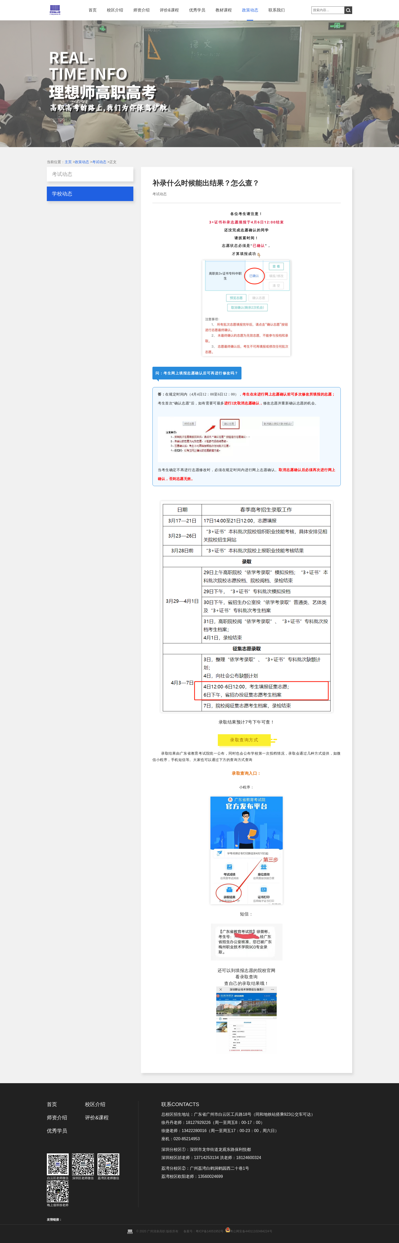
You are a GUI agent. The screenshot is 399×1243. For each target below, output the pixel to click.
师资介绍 (141, 10)
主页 (68, 162)
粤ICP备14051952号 (209, 1231)
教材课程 (224, 10)
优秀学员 (197, 10)
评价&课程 (169, 10)
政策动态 (250, 10)
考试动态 (99, 162)
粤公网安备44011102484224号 (251, 1231)
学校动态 (62, 193)
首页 (93, 10)
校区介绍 (115, 10)
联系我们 (276, 10)
